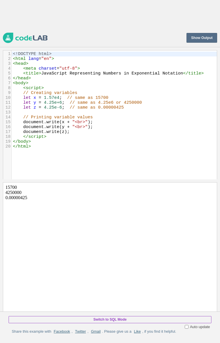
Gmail (96, 331)
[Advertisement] (107, 16)
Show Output (202, 38)
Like (137, 331)
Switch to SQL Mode (110, 319)
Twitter (80, 331)
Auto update (197, 327)
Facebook (62, 331)
